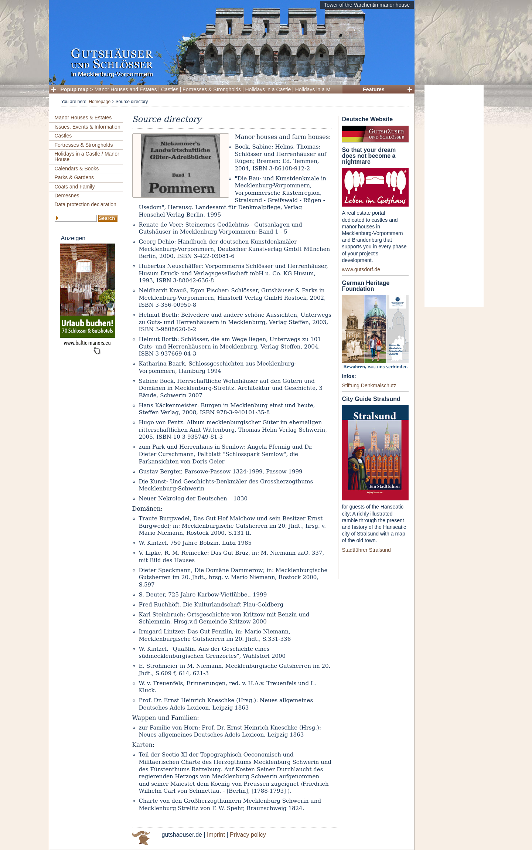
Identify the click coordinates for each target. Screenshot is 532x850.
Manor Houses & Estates (83, 117)
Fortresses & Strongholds (212, 89)
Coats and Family (75, 187)
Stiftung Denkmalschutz (369, 385)
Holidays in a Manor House (326, 89)
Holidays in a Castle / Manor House (87, 156)
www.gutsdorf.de (361, 269)
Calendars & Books (77, 168)
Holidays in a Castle (268, 89)
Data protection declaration (85, 204)
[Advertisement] (454, 196)
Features (373, 89)
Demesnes (67, 195)
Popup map (75, 89)
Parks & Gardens (74, 177)
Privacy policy (248, 835)
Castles (169, 89)
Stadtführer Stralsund (366, 550)
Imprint (216, 835)
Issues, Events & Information (87, 127)
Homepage (99, 101)
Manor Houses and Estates (126, 89)
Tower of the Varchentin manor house (367, 5)
